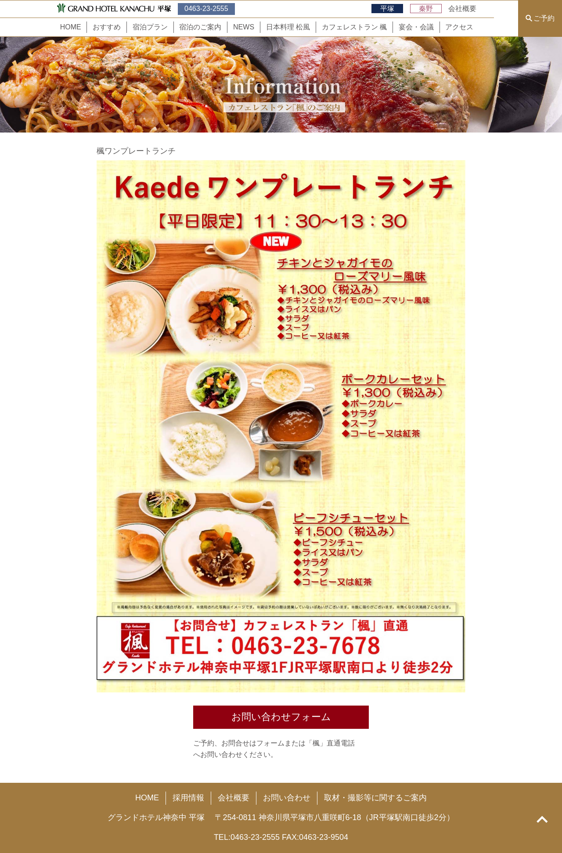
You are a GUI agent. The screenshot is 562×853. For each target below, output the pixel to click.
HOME (70, 27)
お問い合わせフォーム (281, 716)
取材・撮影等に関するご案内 (375, 797)
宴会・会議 (416, 27)
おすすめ (107, 27)
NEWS (243, 27)
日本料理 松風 (288, 27)
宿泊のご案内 (200, 27)
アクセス (459, 27)
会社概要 (462, 8)
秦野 (426, 8)
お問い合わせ (286, 797)
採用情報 (188, 797)
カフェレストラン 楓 (354, 27)
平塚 (387, 8)
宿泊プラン (150, 27)
